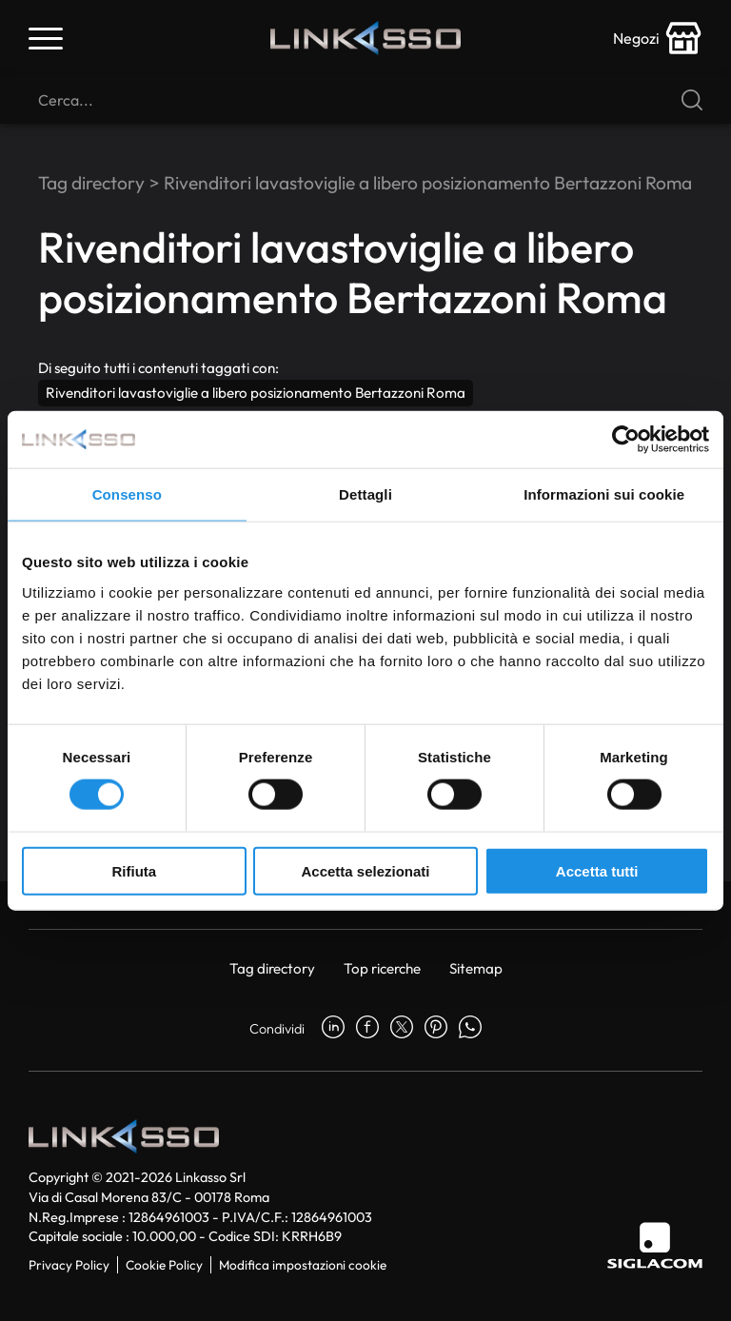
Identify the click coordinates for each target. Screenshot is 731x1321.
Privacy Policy (69, 1264)
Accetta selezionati (365, 870)
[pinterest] (436, 1028)
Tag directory (91, 182)
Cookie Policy (164, 1264)
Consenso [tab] (127, 494)
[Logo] (365, 38)
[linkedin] (333, 1028)
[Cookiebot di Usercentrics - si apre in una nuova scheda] (626, 439)
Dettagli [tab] (365, 494)
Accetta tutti (597, 870)
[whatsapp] (470, 1028)
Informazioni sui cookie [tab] (604, 494)
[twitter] (401, 1028)
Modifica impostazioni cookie (302, 1264)
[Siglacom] (654, 1245)
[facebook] (367, 1028)
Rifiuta (133, 870)
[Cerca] (365, 100)
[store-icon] (657, 38)
